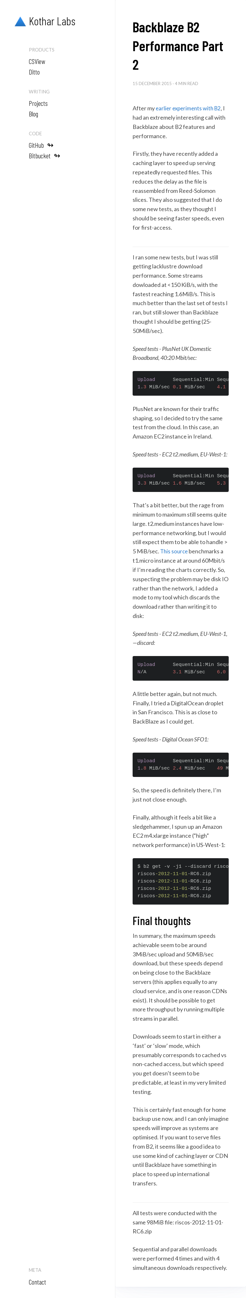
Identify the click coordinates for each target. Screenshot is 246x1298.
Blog (33, 113)
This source (174, 551)
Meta (35, 1270)
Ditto (34, 71)
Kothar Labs (43, 21)
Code (35, 133)
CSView (37, 61)
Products (41, 49)
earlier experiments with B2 (190, 108)
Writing (39, 91)
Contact (37, 1282)
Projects (38, 103)
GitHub (41, 144)
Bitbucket (44, 155)
